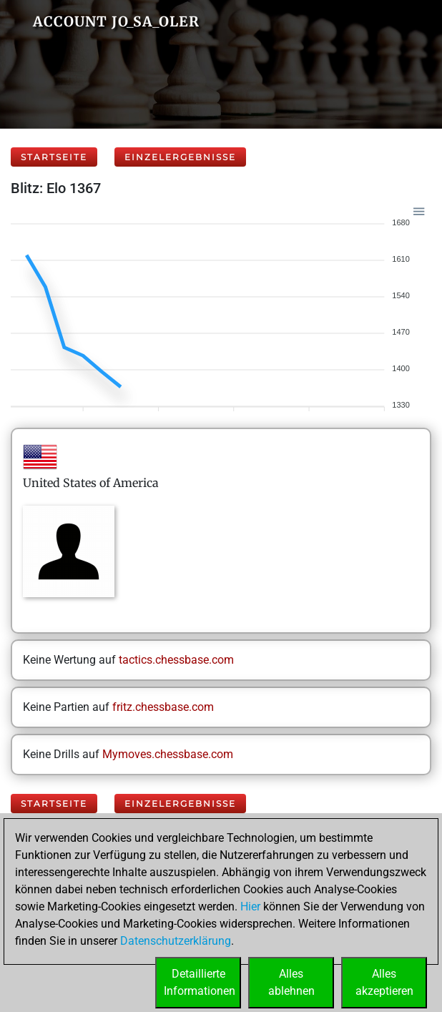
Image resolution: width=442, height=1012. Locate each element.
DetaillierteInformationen (199, 982)
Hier (250, 906)
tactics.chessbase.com (176, 660)
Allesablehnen (291, 982)
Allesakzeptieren (384, 982)
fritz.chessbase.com (163, 707)
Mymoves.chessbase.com (167, 754)
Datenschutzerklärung (175, 941)
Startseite (54, 157)
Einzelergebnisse (180, 157)
